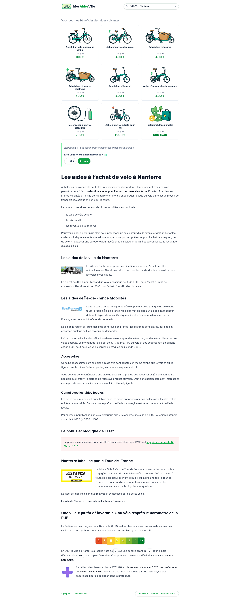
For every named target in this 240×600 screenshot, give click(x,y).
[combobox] (153, 6)
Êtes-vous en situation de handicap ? (83, 154)
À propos (65, 593)
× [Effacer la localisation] (175, 6)
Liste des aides (80, 593)
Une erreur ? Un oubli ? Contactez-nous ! (157, 593)
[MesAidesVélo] (78, 6)
